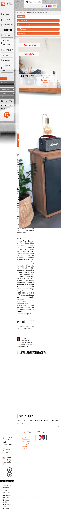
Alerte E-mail (8, 60)
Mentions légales (5, 501)
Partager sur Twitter (45, 86)
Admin (4, 506)
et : (11, 105)
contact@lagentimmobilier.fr (7, 460)
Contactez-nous (6, 68)
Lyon (25, 12)
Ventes (4, 78)
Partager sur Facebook (45, 76)
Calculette (23, 21)
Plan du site (6, 508)
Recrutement (8, 50)
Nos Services (8, 30)
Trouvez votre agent (6, 42)
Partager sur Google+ (45, 81)
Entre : (2, 105)
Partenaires (6, 504)
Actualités (7, 55)
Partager (22, 29)
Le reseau (6, 35)
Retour (21, 16)
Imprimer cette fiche (26, 25)
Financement (8, 25)
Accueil (6, 14)
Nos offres (7, 20)
